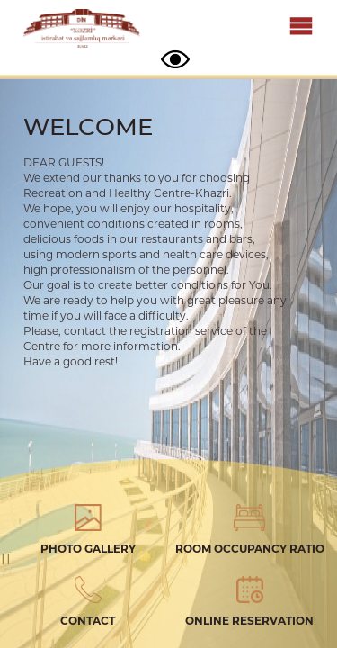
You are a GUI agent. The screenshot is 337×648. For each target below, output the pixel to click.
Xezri (81, 29)
